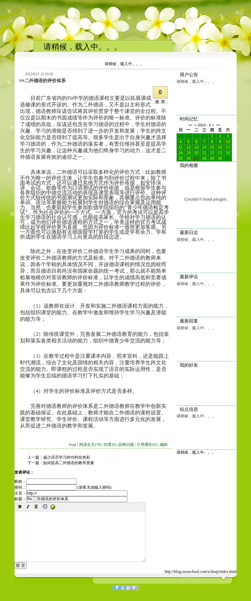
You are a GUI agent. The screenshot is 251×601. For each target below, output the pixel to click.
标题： (70, 499)
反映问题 (126, 444)
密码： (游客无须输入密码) (62, 487)
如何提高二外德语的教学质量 (68, 463)
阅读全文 (90, 444)
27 (195, 158)
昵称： (45, 481)
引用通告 (147, 444)
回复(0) (110, 444)
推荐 (161, 102)
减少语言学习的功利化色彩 (66, 457)
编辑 (164, 444)
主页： (70, 493)
